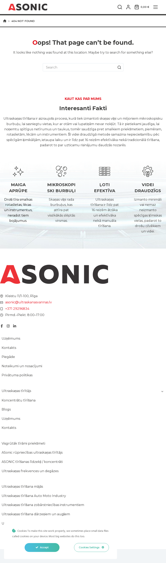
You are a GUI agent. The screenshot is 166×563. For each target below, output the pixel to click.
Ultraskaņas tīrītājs (16, 391)
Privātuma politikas (17, 375)
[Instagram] (8, 326)
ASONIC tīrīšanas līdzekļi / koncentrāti (32, 462)
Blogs (6, 409)
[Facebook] (1, 326)
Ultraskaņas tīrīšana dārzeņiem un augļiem (36, 514)
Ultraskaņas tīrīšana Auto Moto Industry (34, 496)
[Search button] (119, 67)
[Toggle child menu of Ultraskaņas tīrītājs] (162, 391)
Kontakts (9, 348)
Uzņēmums (11, 338)
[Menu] (155, 7)
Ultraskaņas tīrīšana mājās (22, 486)
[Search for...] (79, 67)
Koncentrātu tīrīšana (18, 400)
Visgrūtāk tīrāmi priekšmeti (23, 443)
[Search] (120, 7)
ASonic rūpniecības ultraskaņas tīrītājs (32, 452)
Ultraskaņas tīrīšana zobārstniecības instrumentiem (43, 505)
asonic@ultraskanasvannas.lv (28, 302)
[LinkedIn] (14, 326)
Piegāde (8, 357)
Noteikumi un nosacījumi (22, 366)
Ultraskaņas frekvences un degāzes (30, 471)
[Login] (128, 7)
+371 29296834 (17, 309)
